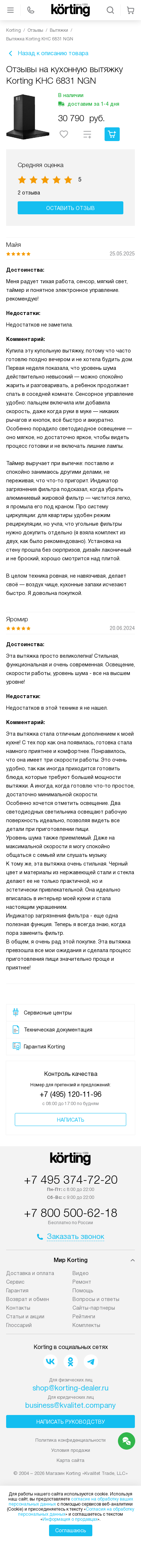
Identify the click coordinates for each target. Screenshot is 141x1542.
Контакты (18, 1308)
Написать (70, 1120)
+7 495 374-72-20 (71, 1180)
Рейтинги (83, 1316)
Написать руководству (70, 1422)
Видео (80, 1273)
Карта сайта (70, 1460)
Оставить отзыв (70, 208)
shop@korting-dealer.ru (70, 1388)
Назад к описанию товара (47, 53)
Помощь (82, 1290)
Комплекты (86, 1325)
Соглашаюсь (70, 1530)
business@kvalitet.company (70, 1405)
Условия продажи (70, 1450)
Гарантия (17, 1290)
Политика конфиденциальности (70, 1440)
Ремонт (81, 1282)
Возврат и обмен (27, 1299)
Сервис (15, 1282)
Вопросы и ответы (95, 1299)
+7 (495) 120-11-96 (70, 1094)
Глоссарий (19, 1325)
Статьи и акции (25, 1316)
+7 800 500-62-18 (71, 1213)
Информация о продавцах (70, 1519)
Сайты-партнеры (93, 1308)
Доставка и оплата (30, 1273)
